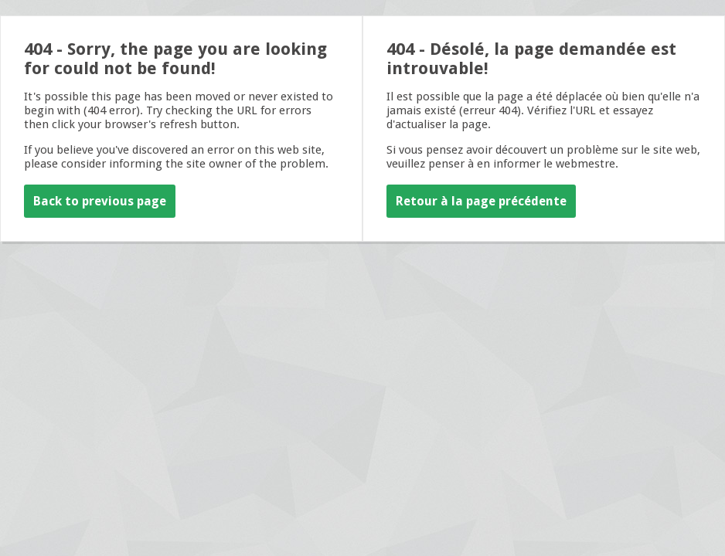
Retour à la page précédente (481, 201)
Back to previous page (99, 201)
